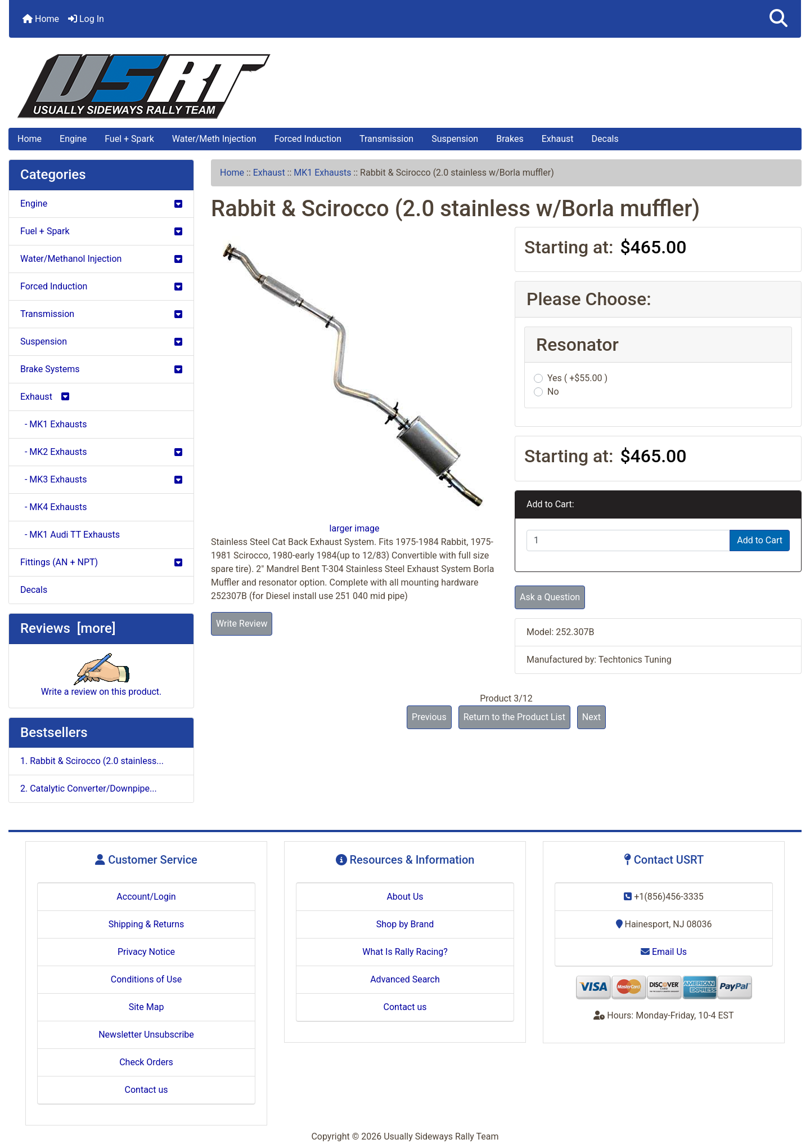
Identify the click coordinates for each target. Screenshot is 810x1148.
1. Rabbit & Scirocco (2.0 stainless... (92, 761)
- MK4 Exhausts (53, 507)
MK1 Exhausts (322, 172)
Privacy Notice (146, 951)
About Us (404, 896)
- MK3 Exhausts (101, 479)
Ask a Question (550, 597)
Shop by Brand (405, 924)
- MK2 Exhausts (101, 451)
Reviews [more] (67, 628)
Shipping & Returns (146, 924)
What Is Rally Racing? (405, 951)
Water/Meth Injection (214, 138)
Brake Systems (101, 369)
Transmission (386, 138)
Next (591, 717)
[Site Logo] (405, 86)
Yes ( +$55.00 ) (577, 378)
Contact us (146, 1089)
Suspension (454, 138)
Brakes (509, 138)
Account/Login (146, 896)
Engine (73, 138)
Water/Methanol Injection (101, 258)
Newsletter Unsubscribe (146, 1034)
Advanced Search (405, 979)
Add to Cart (759, 540)
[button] (778, 19)
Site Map (146, 1007)
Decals (605, 138)
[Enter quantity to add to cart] (628, 540)
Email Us (664, 951)
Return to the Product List (514, 717)
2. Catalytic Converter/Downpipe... (88, 788)
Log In (86, 19)
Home (40, 19)
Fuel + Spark (129, 138)
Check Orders (146, 1062)
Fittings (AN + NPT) (101, 562)
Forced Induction (307, 138)
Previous (429, 717)
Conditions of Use (146, 979)
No (553, 391)
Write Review (241, 623)
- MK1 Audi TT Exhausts (70, 534)
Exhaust (558, 138)
